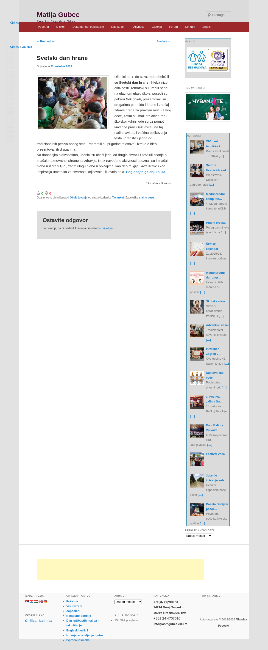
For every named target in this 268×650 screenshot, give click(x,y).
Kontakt (190, 26)
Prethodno (45, 41)
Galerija (157, 26)
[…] (221, 156)
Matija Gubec (58, 14)
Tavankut (118, 197)
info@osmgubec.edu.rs (170, 624)
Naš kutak (117, 26)
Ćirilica (14, 22)
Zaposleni (73, 611)
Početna (43, 26)
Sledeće (164, 41)
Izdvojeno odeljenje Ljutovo (85, 635)
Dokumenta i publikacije (88, 26)
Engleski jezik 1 (77, 630)
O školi (60, 26)
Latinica (27, 46)
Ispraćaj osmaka (77, 640)
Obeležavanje (78, 197)
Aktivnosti (138, 26)
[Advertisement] (120, 569)
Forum (173, 26)
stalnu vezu (146, 197)
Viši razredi (74, 606)
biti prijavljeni (105, 228)
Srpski (206, 26)
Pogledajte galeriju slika (145, 172)
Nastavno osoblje (78, 615)
